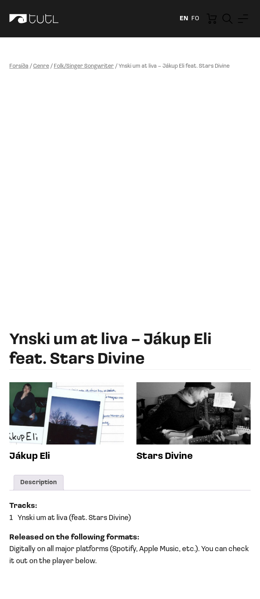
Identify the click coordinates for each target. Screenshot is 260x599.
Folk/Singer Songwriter (84, 66)
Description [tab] (38, 483)
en (184, 19)
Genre (41, 66)
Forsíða (18, 66)
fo (195, 19)
